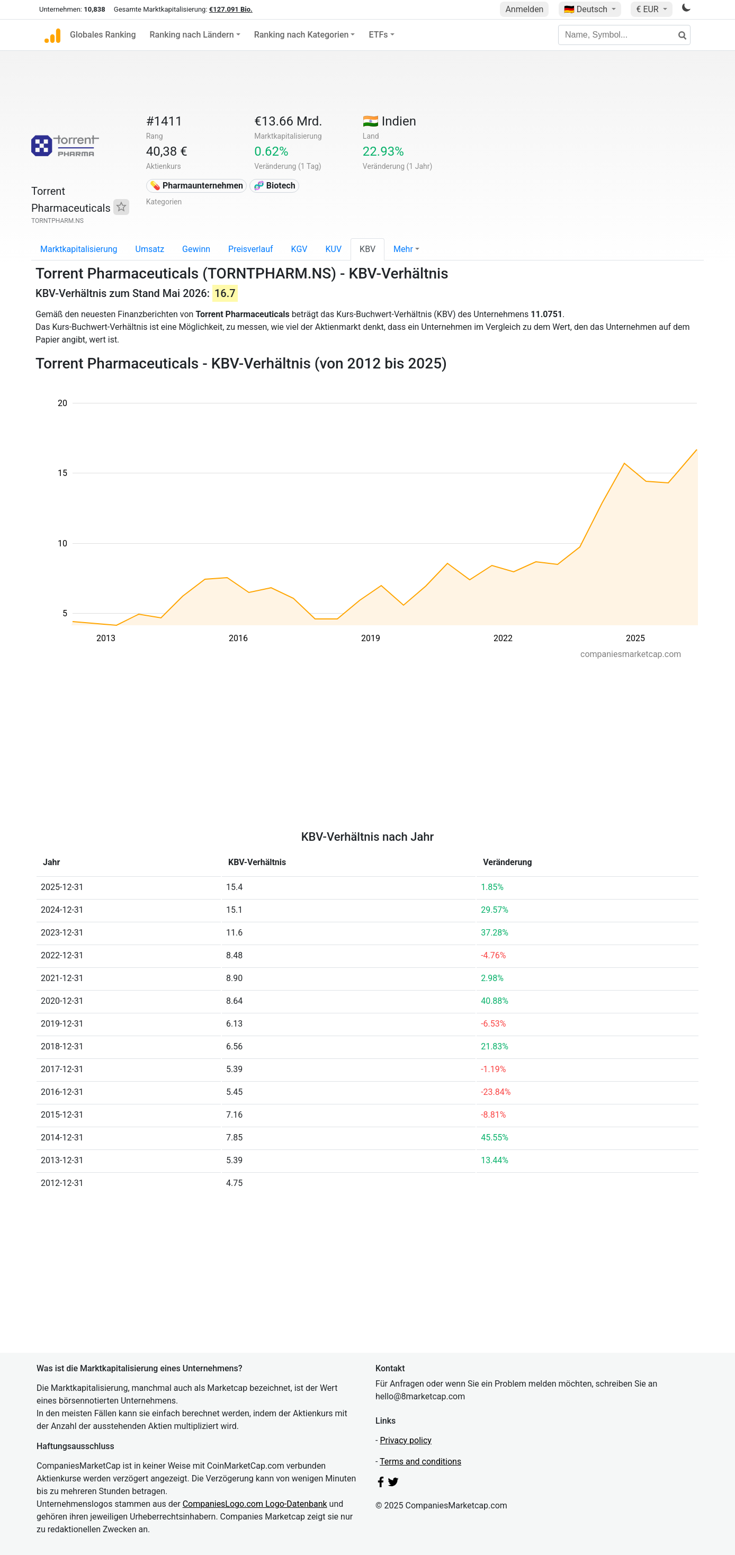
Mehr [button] (403, 249)
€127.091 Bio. (231, 9)
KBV (367, 249)
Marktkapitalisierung (79, 249)
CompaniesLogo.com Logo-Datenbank (255, 1504)
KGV (299, 249)
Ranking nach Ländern (192, 35)
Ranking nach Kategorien (301, 35)
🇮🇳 (389, 121)
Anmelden (524, 9)
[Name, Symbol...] (624, 35)
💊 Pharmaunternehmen (196, 186)
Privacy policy (406, 1440)
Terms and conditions (420, 1462)
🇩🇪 (586, 9)
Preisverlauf (250, 249)
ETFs (378, 35)
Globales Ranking (103, 35)
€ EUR (648, 9)
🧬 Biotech (274, 186)
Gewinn (196, 249)
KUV (333, 249)
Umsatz (150, 249)
